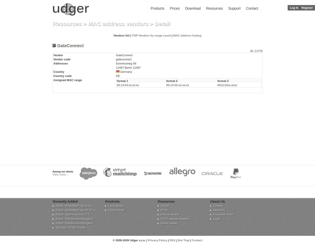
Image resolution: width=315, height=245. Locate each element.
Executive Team (223, 214)
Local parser (116, 205)
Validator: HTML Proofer (71, 227)
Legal (216, 219)
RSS (172, 240)
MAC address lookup (187, 35)
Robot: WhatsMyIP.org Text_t (74, 205)
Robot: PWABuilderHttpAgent (74, 219)
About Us (219, 210)
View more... (60, 174)
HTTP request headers (175, 219)
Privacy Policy (157, 240)
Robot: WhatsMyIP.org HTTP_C (76, 210)
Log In (294, 7)
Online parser (169, 223)
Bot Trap (183, 240)
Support (234, 8)
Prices (175, 8)
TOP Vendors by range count (151, 35)
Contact (252, 8)
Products (157, 8)
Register (307, 7)
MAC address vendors (118, 24)
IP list (164, 210)
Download (193, 8)
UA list (165, 205)
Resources (214, 8)
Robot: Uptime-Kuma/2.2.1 (72, 214)
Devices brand (170, 214)
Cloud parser (116, 210)
